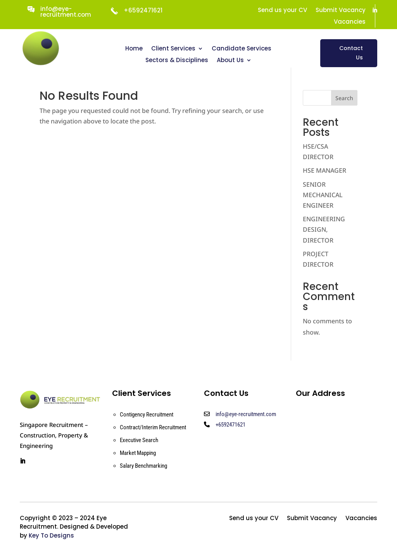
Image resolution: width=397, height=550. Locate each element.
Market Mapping (138, 452)
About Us (230, 60)
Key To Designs (51, 535)
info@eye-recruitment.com (65, 12)
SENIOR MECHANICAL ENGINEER (323, 195)
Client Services (173, 49)
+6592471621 (230, 424)
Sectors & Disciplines (176, 60)
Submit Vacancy (341, 10)
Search (344, 98)
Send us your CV (282, 10)
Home (134, 49)
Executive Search (139, 440)
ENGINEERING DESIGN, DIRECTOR (324, 229)
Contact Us (351, 52)
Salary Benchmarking (143, 465)
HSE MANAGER (324, 170)
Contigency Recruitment (146, 414)
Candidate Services (241, 49)
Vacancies (350, 22)
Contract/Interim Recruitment (153, 427)
